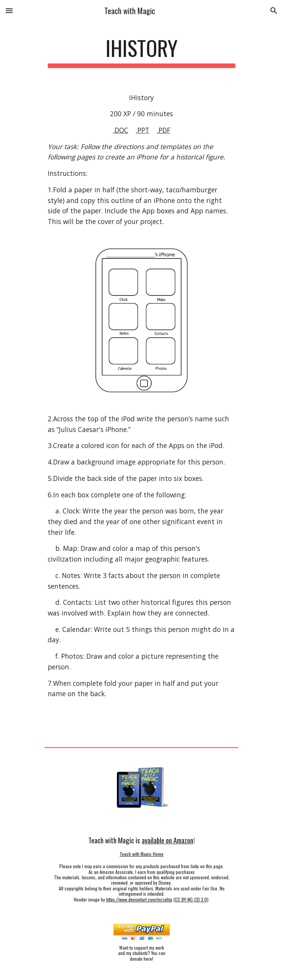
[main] (141, 51)
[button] (9, 10)
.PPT (142, 130)
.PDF (163, 130)
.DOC (120, 130)
